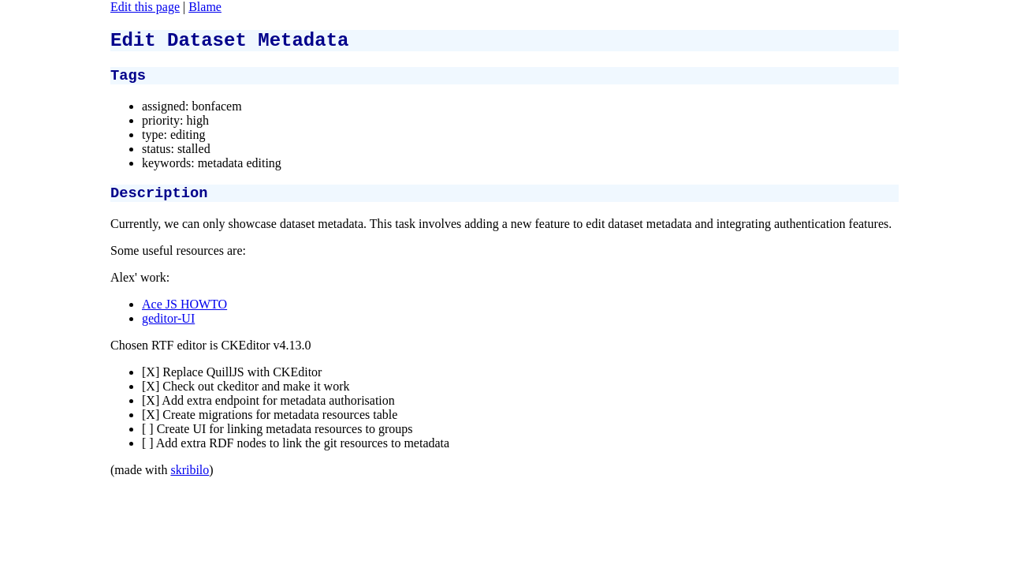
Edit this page (145, 6)
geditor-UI (168, 327)
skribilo (189, 479)
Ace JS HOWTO (184, 313)
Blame (205, 6)
